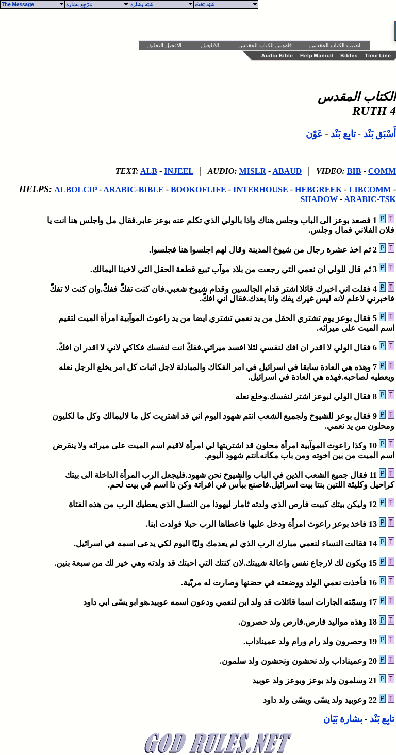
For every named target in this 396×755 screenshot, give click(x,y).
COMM (382, 170)
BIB (354, 170)
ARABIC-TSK (370, 199)
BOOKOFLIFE (198, 189)
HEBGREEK (318, 189)
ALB (148, 170)
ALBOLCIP (75, 189)
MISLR (252, 170)
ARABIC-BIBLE (133, 189)
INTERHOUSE (260, 189)
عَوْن (314, 134)
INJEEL (178, 170)
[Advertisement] (140, 24)
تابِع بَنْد (343, 134)
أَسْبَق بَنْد (380, 134)
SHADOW (319, 199)
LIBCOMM (370, 189)
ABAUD (287, 170)
